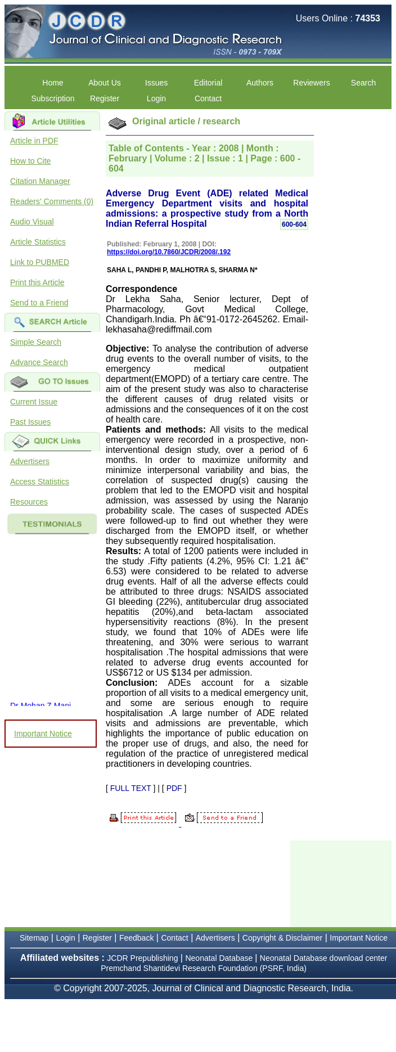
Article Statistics (38, 241)
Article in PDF (34, 140)
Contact (208, 98)
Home (52, 82)
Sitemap (34, 937)
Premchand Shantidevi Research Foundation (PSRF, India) (204, 968)
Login (156, 98)
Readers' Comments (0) (51, 201)
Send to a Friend (39, 302)
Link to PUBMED (39, 262)
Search (363, 82)
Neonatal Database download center (324, 958)
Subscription (52, 98)
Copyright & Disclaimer (282, 937)
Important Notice (43, 733)
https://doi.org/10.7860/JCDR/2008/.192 (169, 252)
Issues (156, 82)
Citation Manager (40, 181)
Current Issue (33, 401)
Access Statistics (39, 481)
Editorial (208, 82)
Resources (29, 501)
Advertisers (30, 461)
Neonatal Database (220, 958)
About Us (104, 82)
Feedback (136, 937)
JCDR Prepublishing (142, 958)
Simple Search (35, 342)
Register (104, 98)
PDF (174, 788)
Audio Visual (32, 221)
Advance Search (39, 362)
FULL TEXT (130, 788)
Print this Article (37, 282)
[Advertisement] (343, 882)
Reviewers (311, 82)
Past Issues (30, 421)
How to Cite (30, 160)
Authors (259, 82)
